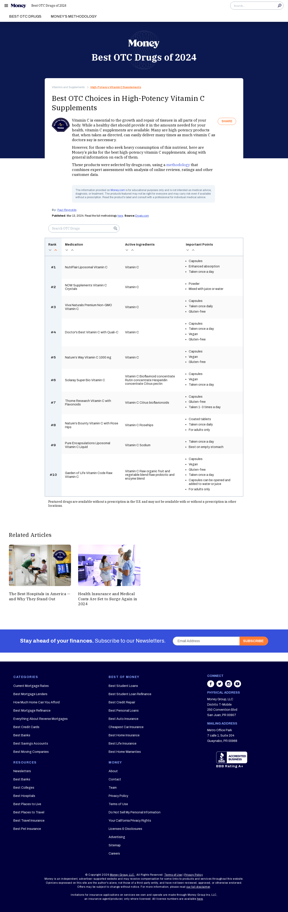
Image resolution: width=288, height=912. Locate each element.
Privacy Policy (118, 796)
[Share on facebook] (211, 686)
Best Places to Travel (28, 812)
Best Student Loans (123, 686)
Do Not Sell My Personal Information (134, 812)
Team (113, 787)
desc (50, 250)
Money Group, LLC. (122, 874)
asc (55, 250)
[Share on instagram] (229, 686)
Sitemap (115, 845)
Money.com (118, 190)
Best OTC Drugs (25, 16)
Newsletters (22, 771)
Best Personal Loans (124, 710)
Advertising (117, 837)
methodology (178, 164)
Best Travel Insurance (29, 820)
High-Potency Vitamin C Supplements (115, 87)
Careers (114, 853)
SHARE (226, 121)
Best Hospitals (24, 796)
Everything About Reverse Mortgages (40, 719)
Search (280, 6)
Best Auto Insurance (123, 719)
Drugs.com (142, 215)
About (113, 771)
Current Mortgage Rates (31, 686)
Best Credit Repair (122, 702)
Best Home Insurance (124, 735)
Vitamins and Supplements (68, 87)
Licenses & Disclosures (125, 829)
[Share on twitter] (220, 686)
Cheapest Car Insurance (126, 727)
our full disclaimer (198, 886)
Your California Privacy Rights (130, 820)
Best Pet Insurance (27, 829)
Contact (115, 779)
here (120, 215)
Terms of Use (118, 804)
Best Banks (21, 735)
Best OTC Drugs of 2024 (48, 6)
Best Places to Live (27, 804)
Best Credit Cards (26, 727)
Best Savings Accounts (30, 743)
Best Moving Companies (31, 751)
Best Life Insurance (122, 743)
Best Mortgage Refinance (32, 710)
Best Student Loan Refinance (130, 694)
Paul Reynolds (67, 210)
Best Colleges (23, 787)
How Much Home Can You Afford (36, 702)
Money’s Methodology (74, 16)
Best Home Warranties (125, 751)
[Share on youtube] (237, 686)
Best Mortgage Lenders (30, 694)
